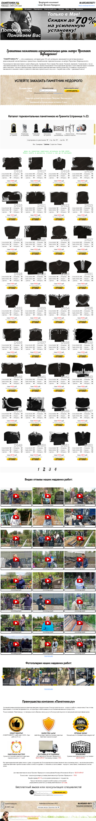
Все (34, 144)
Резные (60, 144)
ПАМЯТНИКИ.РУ (10, 3)
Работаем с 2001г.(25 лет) (11, 6)
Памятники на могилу (9, 4)
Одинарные (39, 144)
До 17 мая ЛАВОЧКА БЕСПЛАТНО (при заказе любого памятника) (25, 816)
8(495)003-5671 (85, 804)
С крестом (53, 144)
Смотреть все (48, 656)
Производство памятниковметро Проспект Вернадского (48, 3)
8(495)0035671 (87, 3)
